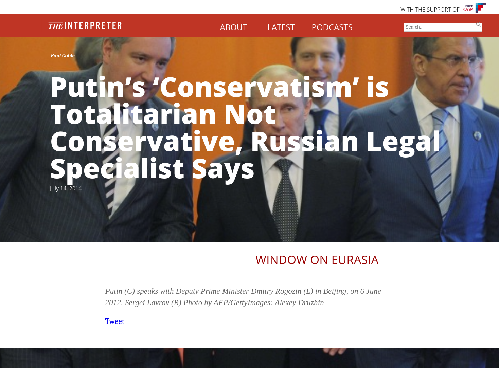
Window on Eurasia (316, 260)
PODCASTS (332, 27)
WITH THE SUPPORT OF (430, 9)
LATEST (281, 27)
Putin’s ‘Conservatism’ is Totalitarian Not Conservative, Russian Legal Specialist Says (245, 127)
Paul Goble (63, 56)
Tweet (115, 321)
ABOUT (233, 27)
